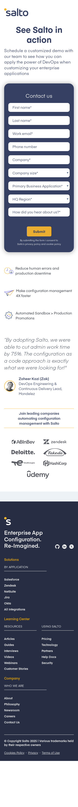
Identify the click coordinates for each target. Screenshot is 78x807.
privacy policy (33, 244)
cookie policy (53, 244)
